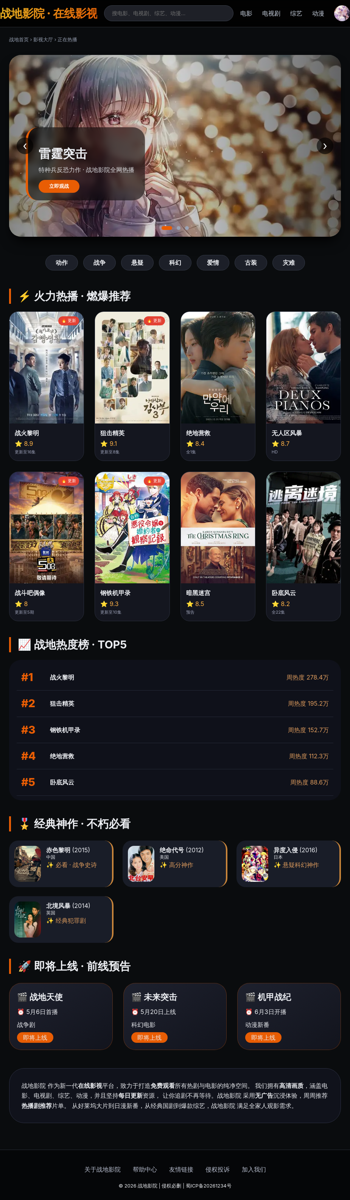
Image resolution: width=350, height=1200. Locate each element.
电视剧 (271, 13)
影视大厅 (43, 39)
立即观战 (59, 186)
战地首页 (19, 39)
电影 (246, 13)
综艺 (296, 13)
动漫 (318, 13)
